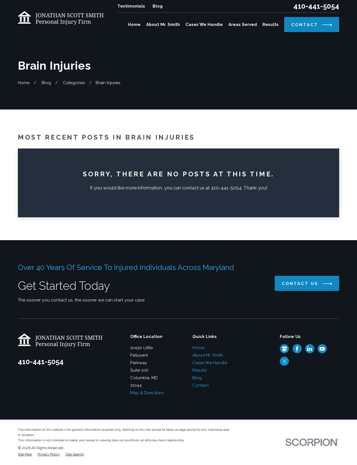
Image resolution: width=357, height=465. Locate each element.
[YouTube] (322, 348)
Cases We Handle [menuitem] (204, 24)
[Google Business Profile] (284, 348)
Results (199, 370)
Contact (200, 385)
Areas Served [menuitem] (242, 24)
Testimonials (131, 6)
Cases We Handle (209, 362)
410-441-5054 (316, 6)
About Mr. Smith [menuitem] (163, 24)
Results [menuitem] (270, 24)
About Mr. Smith (207, 355)
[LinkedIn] (309, 348)
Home (198, 347)
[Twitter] (284, 361)
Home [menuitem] (134, 24)
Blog (158, 6)
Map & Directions (147, 392)
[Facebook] (297, 348)
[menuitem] (25, 454)
